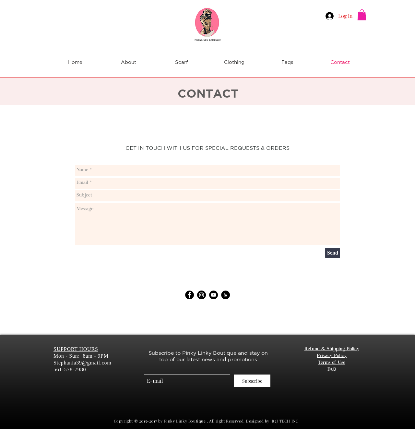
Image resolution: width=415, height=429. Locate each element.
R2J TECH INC (285, 420)
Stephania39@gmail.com (82, 362)
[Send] (332, 253)
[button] (361, 14)
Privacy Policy (332, 356)
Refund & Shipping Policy (331, 349)
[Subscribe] (252, 381)
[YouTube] (213, 295)
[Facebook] (189, 295)
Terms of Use (331, 363)
